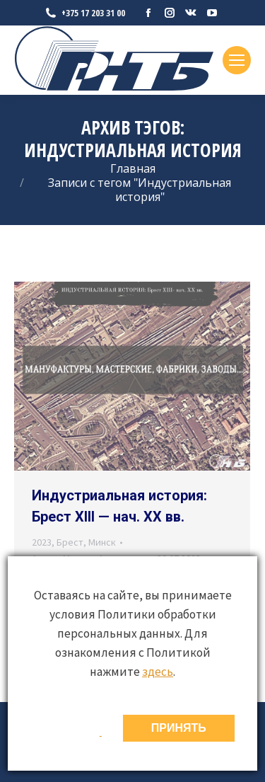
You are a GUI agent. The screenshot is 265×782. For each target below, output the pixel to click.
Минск (102, 542)
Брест (70, 542)
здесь (157, 671)
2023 (42, 542)
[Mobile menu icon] (237, 60)
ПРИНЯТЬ (178, 728)
